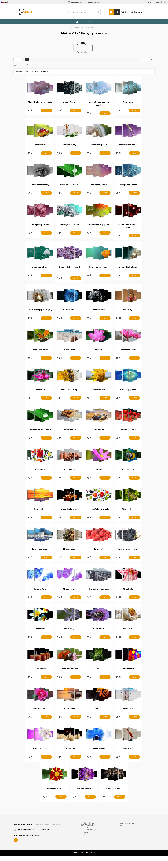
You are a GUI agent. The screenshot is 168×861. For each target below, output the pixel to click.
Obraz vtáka (99, 713)
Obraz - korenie (69, 432)
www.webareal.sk (93, 858)
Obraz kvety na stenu (54, 794)
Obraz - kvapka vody (40, 553)
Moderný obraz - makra (127, 145)
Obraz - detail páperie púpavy (40, 311)
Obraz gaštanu (40, 145)
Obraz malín (99, 553)
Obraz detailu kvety (69, 512)
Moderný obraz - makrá (69, 226)
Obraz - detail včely (69, 392)
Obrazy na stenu (98, 311)
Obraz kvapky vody (128, 392)
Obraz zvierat (98, 633)
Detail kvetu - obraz (40, 352)
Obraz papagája (128, 472)
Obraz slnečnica (98, 392)
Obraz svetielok (128, 673)
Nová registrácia (160, 2)
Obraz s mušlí (128, 633)
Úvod (73, 27)
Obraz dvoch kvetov (128, 352)
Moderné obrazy (69, 145)
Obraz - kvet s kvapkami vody (40, 102)
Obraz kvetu (99, 352)
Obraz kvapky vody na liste (40, 432)
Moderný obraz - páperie (99, 226)
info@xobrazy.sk (77, 2)
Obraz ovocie (40, 472)
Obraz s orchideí (40, 754)
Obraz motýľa (128, 311)
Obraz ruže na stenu (40, 713)
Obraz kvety (99, 472)
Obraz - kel (98, 673)
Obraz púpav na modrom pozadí (98, 103)
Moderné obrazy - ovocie (98, 512)
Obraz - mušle (98, 432)
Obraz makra (128, 102)
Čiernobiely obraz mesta (99, 593)
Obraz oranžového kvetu (99, 269)
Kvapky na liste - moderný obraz (69, 270)
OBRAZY (86, 22)
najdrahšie (44, 71)
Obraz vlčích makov (128, 432)
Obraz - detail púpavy (128, 269)
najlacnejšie (35, 71)
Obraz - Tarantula (113, 794)
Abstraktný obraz (84, 794)
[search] (99, 12)
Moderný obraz (69, 311)
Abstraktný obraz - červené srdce (128, 227)
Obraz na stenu (69, 352)
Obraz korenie (69, 472)
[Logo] (26, 12)
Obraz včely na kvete (69, 673)
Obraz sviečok (40, 673)
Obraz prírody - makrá (69, 185)
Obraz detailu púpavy (98, 145)
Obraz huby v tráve (39, 269)
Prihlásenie (148, 2)
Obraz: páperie (69, 102)
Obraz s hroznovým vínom (127, 553)
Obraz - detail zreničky (40, 185)
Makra (78, 27)
